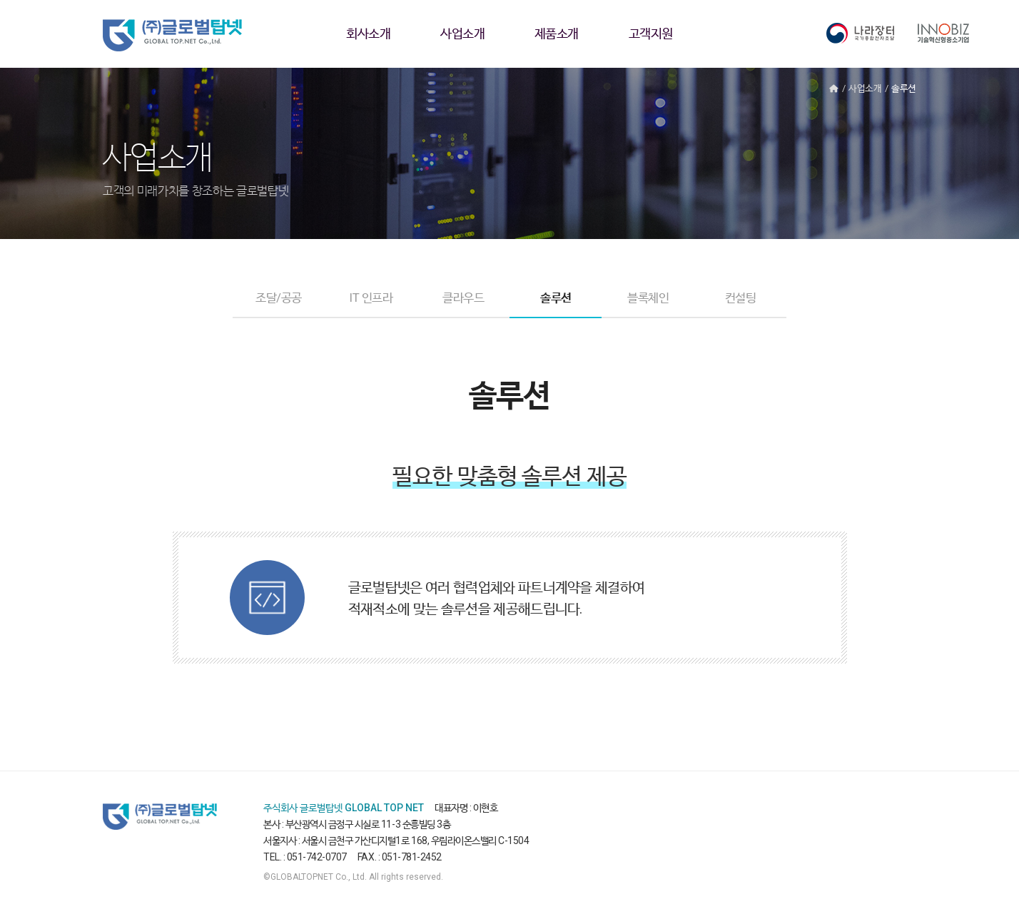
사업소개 (462, 33)
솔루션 (555, 297)
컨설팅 (741, 297)
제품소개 (556, 33)
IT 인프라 (370, 297)
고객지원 (651, 33)
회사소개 (368, 33)
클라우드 (463, 297)
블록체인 (648, 297)
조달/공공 (277, 297)
